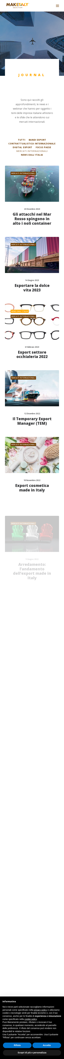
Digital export (22, 147)
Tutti (21, 139)
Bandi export (37, 139)
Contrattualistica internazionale (31, 143)
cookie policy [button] (31, 1019)
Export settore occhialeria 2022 (32, 356)
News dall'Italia (32, 154)
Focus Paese (43, 147)
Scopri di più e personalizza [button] (32, 1052)
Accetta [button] (47, 1045)
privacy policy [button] (40, 1010)
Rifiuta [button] (17, 1045)
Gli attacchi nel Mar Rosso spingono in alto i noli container (32, 219)
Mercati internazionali (32, 151)
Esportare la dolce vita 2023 (32, 288)
